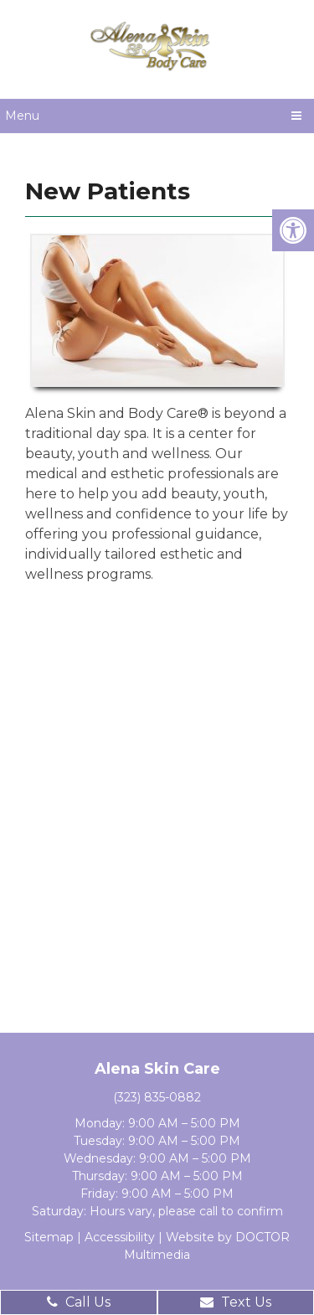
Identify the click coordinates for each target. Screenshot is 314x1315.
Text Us (235, 1302)
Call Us (79, 1302)
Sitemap (49, 1237)
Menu (22, 115)
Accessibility (120, 1237)
